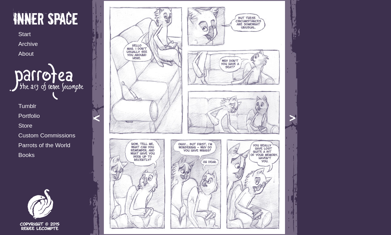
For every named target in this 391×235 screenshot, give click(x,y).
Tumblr (27, 106)
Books (26, 155)
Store (25, 125)
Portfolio (29, 116)
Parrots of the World (44, 145)
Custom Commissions (46, 135)
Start (24, 34)
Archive (28, 44)
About (26, 53)
